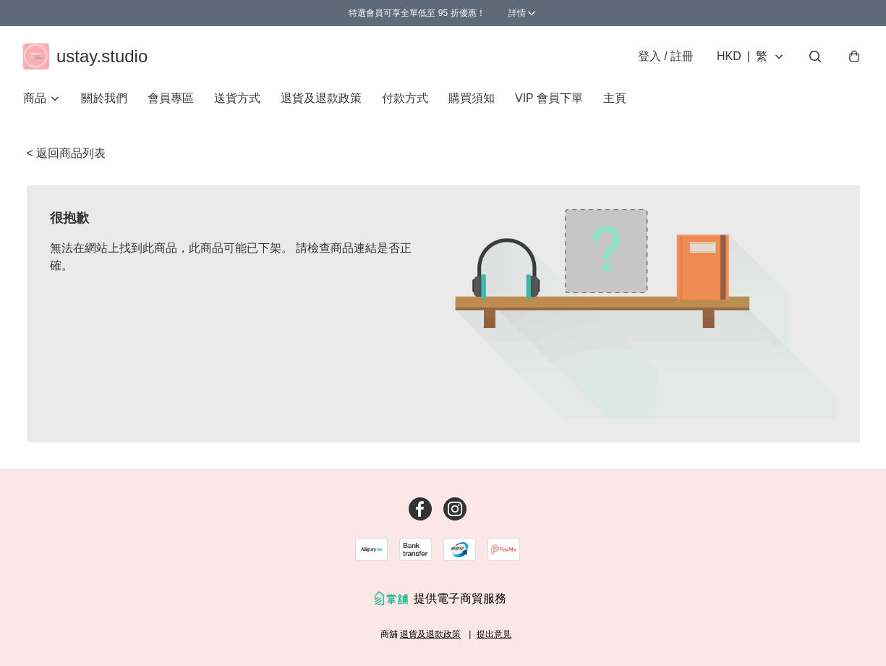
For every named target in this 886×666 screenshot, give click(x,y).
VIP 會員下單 (549, 98)
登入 (666, 56)
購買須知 (471, 98)
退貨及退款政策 (321, 98)
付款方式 (405, 98)
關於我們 (104, 98)
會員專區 (171, 98)
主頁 (614, 98)
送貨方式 (237, 98)
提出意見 (494, 634)
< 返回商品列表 (66, 153)
